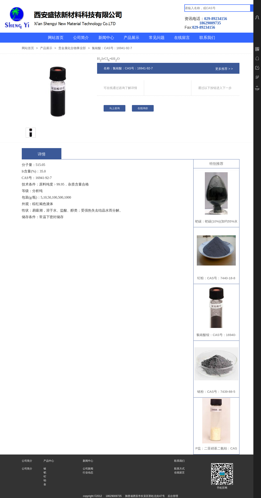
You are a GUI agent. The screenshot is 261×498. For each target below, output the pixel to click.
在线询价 (143, 108)
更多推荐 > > (224, 68)
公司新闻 (88, 468)
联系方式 (179, 468)
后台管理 (173, 496)
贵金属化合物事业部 (72, 48)
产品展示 (131, 37)
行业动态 (88, 472)
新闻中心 (106, 37)
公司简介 (81, 37)
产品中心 (49, 460)
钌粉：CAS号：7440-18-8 (216, 278)
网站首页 (56, 37)
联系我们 (207, 37)
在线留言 (182, 37)
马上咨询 (114, 108)
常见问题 (157, 37)
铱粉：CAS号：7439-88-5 (216, 391)
